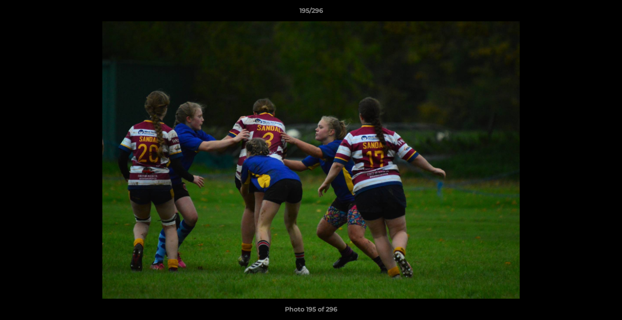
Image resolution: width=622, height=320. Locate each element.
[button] (606, 13)
